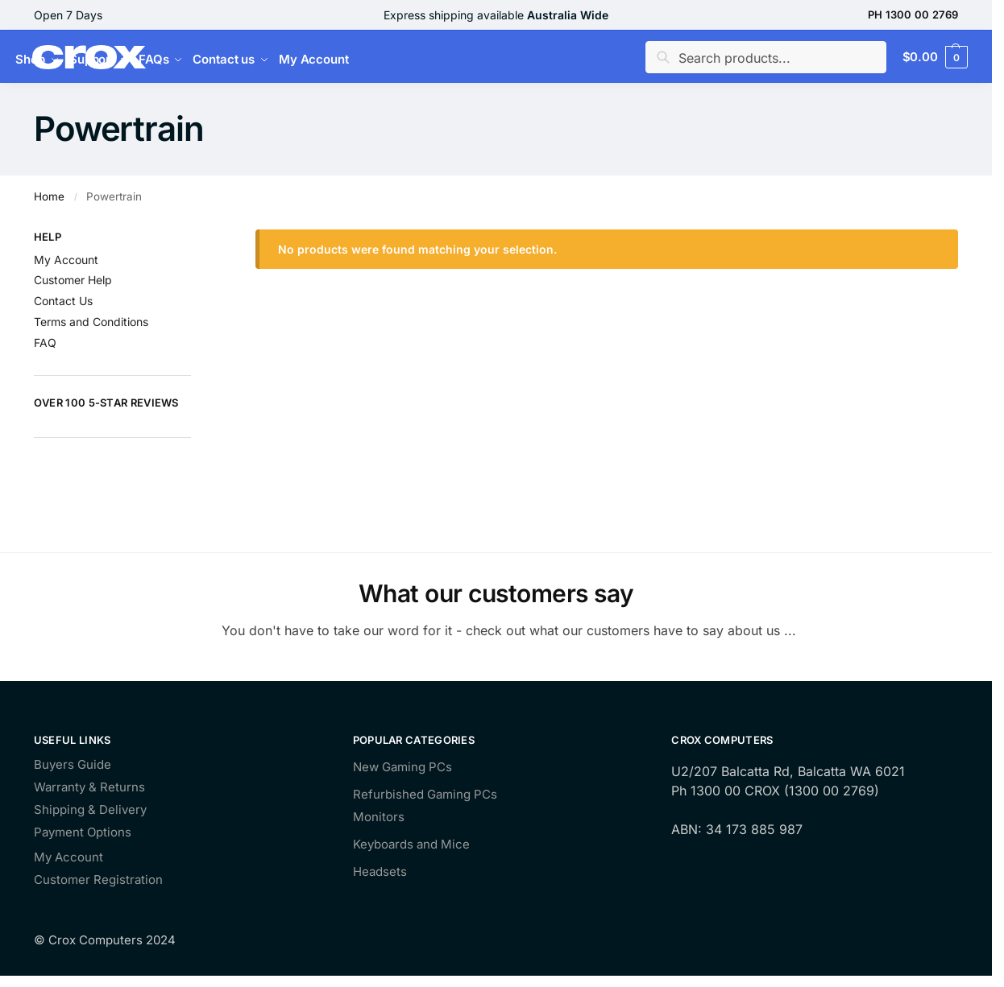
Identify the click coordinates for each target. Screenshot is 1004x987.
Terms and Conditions (91, 321)
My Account (66, 259)
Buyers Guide (72, 765)
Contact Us (63, 301)
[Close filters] (196, 239)
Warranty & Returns (89, 788)
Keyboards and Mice (411, 844)
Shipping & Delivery (90, 810)
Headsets (380, 871)
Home (49, 196)
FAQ (45, 342)
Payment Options (82, 833)
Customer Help (73, 280)
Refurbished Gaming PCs (425, 794)
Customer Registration (98, 880)
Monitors (379, 816)
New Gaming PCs (402, 766)
